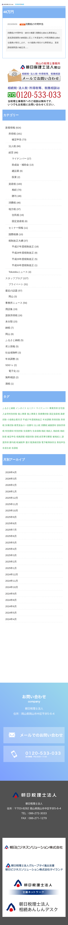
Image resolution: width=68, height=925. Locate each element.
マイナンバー (19, 158)
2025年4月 (11, 549)
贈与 (14, 196)
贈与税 (12, 442)
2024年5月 (11, 612)
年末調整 (10, 359)
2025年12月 (11, 498)
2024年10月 (11, 587)
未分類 (9, 321)
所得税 (12, 133)
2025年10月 (11, 510)
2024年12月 (11, 574)
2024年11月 (11, 581)
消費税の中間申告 (34, 24)
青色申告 (61, 442)
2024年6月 (11, 606)
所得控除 (56, 419)
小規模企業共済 (14, 419)
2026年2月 (11, 485)
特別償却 (9, 431)
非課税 (15, 448)
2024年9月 (11, 593)
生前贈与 (27, 431)
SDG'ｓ (9, 365)
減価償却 (52, 425)
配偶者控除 (35, 442)
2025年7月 (11, 529)
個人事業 (22, 414)
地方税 (12, 209)
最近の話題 (11, 290)
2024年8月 (11, 600)
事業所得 (53, 408)
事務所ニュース (13, 303)
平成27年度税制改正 (23, 246)
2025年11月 (11, 504)
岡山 (11, 296)
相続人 (49, 431)
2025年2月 (11, 561)
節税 (37, 436)
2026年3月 (11, 478)
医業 (14, 177)
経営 (11, 152)
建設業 (15, 171)
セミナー (31, 408)
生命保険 (36, 431)
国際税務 (13, 234)
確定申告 (17, 139)
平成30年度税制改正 (23, 265)
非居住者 (6, 448)
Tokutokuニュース (18, 272)
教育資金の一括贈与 (23, 425)
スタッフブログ (13, 278)
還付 (27, 442)
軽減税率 (20, 442)
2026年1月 (11, 491)
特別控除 (18, 431)
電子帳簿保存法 (48, 442)
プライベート (16, 284)
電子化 (12, 371)
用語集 (9, 309)
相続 (14, 190)
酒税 (7, 383)
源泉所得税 (11, 315)
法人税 (12, 146)
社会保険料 (11, 352)
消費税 (12, 202)
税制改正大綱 (16, 240)
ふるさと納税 (12, 340)
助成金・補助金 (20, 164)
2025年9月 (11, 517)
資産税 (12, 184)
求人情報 (10, 346)
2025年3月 (11, 555)
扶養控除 (9, 425)
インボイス (21, 408)
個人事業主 (32, 414)
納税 (7, 327)
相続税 (56, 431)
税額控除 (29, 436)
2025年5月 (11, 542)
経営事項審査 (45, 436)
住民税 (15, 215)
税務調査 (20, 436)
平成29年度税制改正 (23, 259)
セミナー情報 (16, 228)
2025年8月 (11, 523)
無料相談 (10, 377)
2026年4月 (11, 472)
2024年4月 (11, 619)
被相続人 (57, 436)
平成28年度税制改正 (23, 252)
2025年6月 (11, 536)
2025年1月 (11, 568)
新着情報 (10, 127)
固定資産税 (18, 221)
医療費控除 (43, 414)
